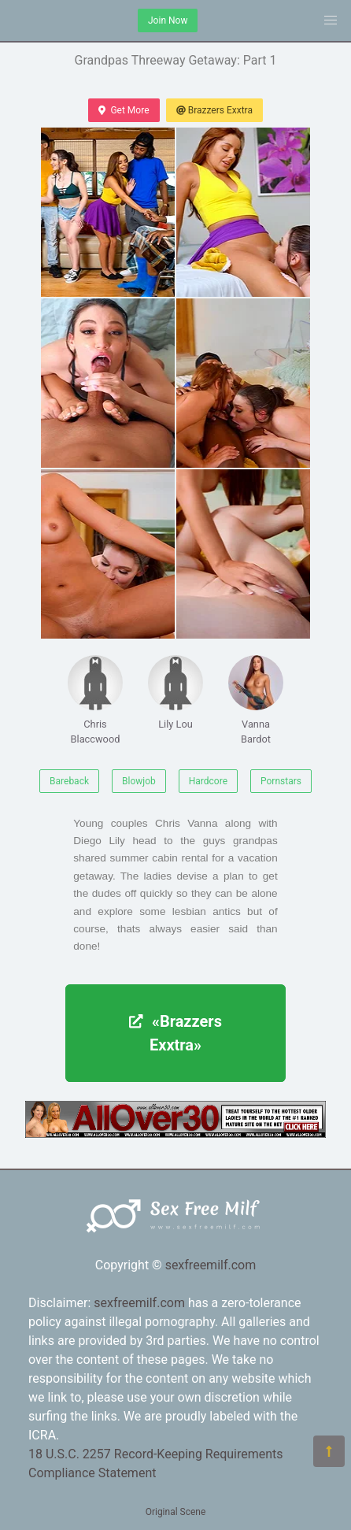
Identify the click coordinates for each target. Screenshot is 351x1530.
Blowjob (139, 781)
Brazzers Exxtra (214, 110)
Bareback (69, 781)
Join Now (167, 20)
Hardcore (208, 781)
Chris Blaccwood (95, 700)
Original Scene (176, 1511)
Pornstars (280, 781)
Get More (123, 110)
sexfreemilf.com (211, 1265)
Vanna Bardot (255, 700)
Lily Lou (175, 692)
